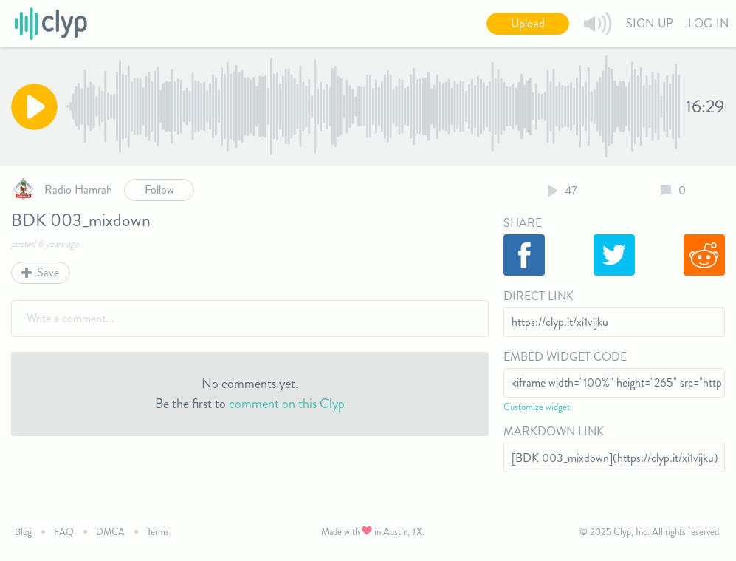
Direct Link (538, 296)
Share (522, 222)
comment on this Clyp (287, 403)
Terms (158, 532)
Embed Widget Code (565, 356)
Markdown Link (553, 431)
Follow (159, 189)
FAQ (64, 532)
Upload (528, 23)
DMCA (110, 532)
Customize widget (536, 407)
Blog (23, 532)
